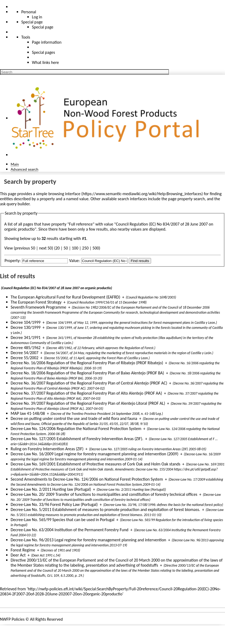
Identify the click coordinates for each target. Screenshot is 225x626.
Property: (13, 260)
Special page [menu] (32, 21)
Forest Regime (23, 550)
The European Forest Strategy (36, 302)
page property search (186, 198)
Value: (74, 260)
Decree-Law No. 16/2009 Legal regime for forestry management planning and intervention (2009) (94, 453)
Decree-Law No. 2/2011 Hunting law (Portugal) (51, 489)
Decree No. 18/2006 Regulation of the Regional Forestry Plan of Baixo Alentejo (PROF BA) (87, 372)
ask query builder (15, 203)
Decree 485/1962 (25, 347)
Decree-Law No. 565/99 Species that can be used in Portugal (62, 519)
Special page (42, 27)
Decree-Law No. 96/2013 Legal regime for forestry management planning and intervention (88, 539)
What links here (45, 62)
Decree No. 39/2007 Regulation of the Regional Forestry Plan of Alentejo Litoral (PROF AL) (88, 403)
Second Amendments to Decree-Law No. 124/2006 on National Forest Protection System (87, 479)
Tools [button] (25, 37)
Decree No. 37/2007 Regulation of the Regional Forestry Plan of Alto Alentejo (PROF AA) (86, 393)
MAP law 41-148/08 (28, 413)
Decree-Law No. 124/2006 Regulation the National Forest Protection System (76, 428)
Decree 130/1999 (25, 327)
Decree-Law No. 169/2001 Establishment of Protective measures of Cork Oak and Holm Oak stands (95, 464)
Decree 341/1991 (25, 337)
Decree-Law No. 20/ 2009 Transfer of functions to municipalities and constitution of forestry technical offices (104, 494)
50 (66, 248)
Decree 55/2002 (24, 357)
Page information (46, 42)
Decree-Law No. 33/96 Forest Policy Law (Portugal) (54, 504)
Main (15, 164)
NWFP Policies (12, 619)
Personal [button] (28, 11)
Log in (37, 16)
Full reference (81, 224)
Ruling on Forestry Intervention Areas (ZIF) (47, 448)
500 (96, 248)
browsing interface (64, 193)
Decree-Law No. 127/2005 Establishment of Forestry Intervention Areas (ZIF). (77, 438)
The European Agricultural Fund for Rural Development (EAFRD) (65, 297)
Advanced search (24, 169)
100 (75, 248)
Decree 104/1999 (25, 322)
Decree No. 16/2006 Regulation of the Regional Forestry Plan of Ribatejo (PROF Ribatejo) (87, 362)
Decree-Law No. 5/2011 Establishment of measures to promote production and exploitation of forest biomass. (105, 509)
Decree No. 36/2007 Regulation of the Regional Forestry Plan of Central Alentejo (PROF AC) (89, 383)
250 (85, 248)
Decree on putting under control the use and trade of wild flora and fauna (74, 418)
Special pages (43, 52)
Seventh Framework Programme (38, 307)
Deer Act (18, 555)
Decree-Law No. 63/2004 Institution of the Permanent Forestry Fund (69, 529)
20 (57, 248)
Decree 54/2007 (24, 352)
